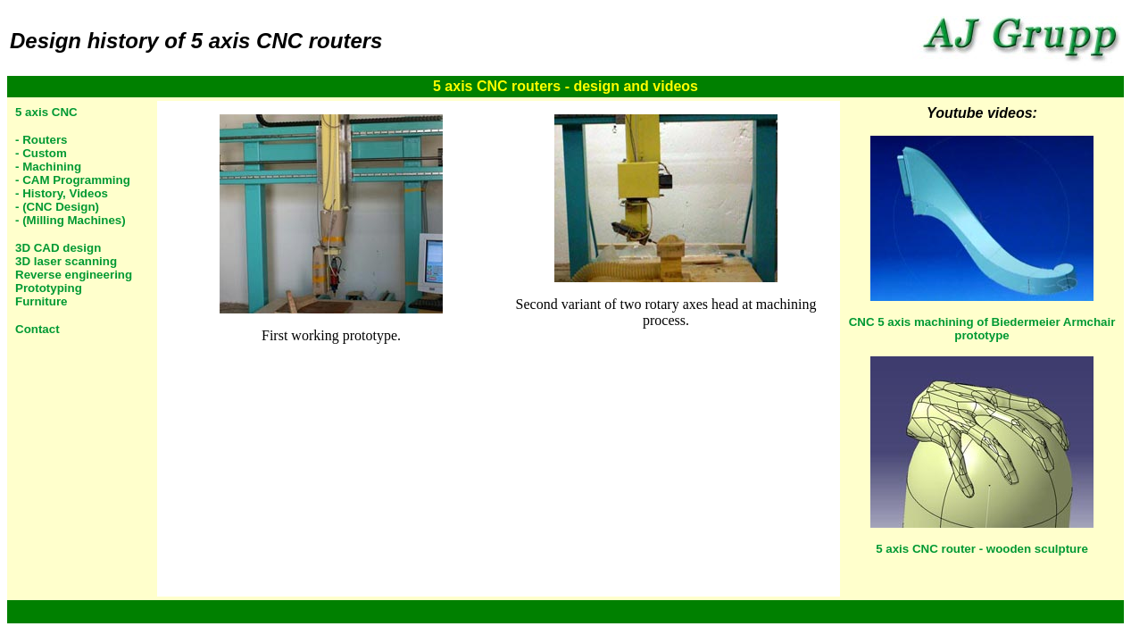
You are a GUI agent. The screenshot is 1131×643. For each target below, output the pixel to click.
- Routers (41, 139)
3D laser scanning (66, 261)
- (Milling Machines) (70, 220)
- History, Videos (61, 193)
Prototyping (48, 288)
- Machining (48, 166)
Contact (37, 329)
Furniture (41, 301)
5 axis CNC (46, 112)
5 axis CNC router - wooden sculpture (982, 548)
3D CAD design (58, 248)
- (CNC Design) (57, 206)
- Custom (41, 153)
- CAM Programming (72, 180)
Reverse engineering (73, 274)
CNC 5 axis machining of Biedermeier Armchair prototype (982, 328)
